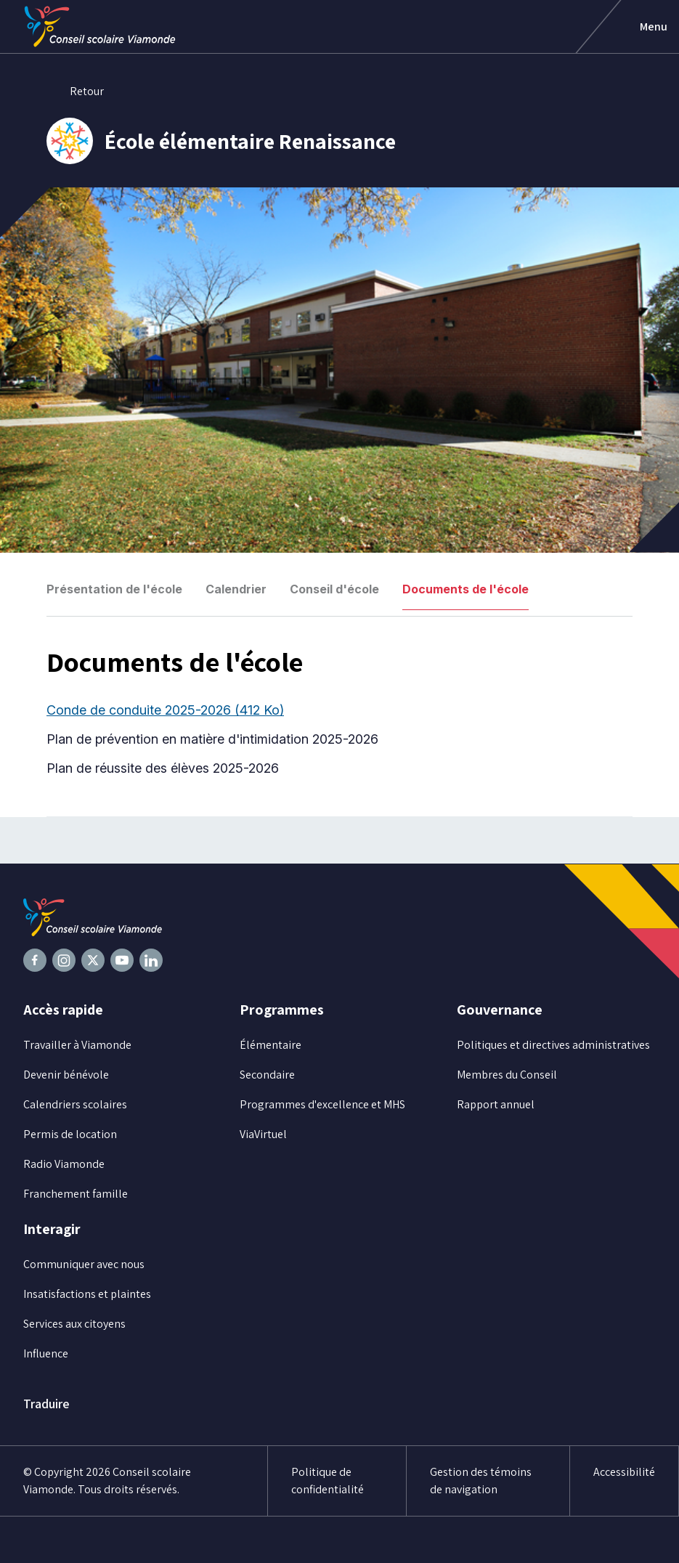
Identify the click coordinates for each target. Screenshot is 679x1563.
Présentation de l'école (114, 589)
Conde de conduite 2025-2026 (165, 710)
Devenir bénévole (66, 1074)
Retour (75, 91)
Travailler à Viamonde (77, 1044)
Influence (45, 1353)
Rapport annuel (495, 1104)
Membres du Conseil (507, 1074)
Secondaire (267, 1074)
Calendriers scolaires (75, 1104)
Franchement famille (75, 1193)
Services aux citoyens (74, 1323)
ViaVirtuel (263, 1134)
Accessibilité (624, 1471)
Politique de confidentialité (327, 1480)
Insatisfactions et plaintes (87, 1294)
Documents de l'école (465, 589)
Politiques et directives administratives (553, 1044)
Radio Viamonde (64, 1164)
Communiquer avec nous (84, 1264)
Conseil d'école (334, 589)
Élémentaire (270, 1044)
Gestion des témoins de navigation (481, 1480)
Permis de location (70, 1134)
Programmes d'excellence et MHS (322, 1104)
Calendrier (236, 589)
